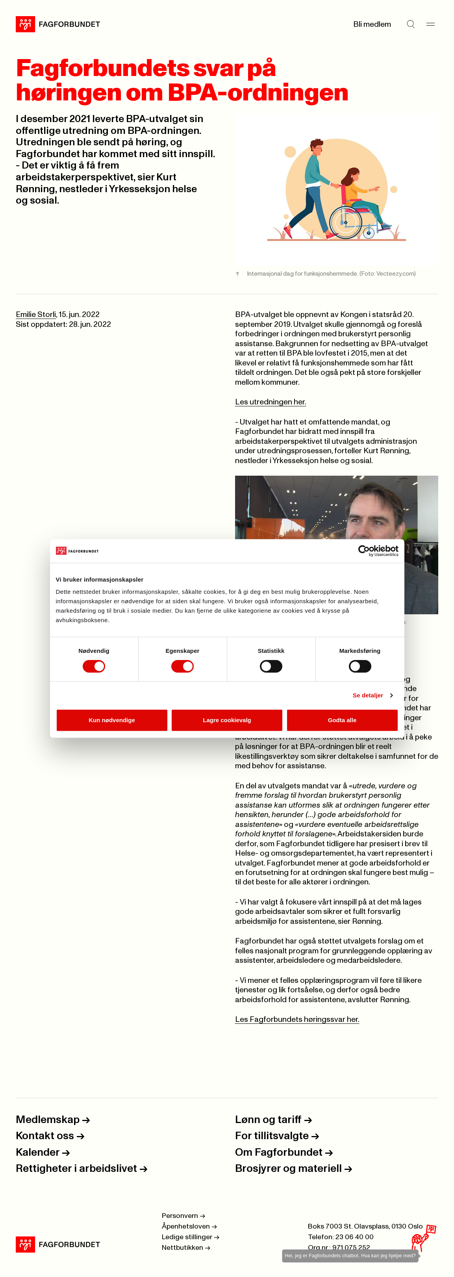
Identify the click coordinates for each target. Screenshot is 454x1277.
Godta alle (342, 720)
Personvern (183, 1216)
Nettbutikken (186, 1247)
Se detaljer (368, 695)
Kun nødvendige (112, 720)
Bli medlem (372, 24)
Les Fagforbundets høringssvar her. (297, 1019)
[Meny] (430, 24)
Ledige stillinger (190, 1237)
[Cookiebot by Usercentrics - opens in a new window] (364, 551)
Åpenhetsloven (189, 1226)
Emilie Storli (36, 315)
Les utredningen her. (270, 402)
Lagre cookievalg (227, 720)
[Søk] (411, 24)
